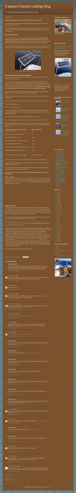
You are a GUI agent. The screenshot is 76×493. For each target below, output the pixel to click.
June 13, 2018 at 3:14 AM (13, 441)
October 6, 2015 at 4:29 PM (14, 280)
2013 (57, 232)
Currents (58, 186)
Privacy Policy (59, 251)
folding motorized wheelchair (34, 429)
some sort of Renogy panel (21, 181)
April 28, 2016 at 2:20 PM (13, 327)
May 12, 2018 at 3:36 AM (13, 384)
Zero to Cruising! (60, 170)
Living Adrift (59, 154)
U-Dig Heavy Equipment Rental (31, 352)
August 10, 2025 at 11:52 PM (14, 461)
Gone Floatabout (59, 156)
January (57, 228)
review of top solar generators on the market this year (26, 239)
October (57, 210)
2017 (57, 200)
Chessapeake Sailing (60, 160)
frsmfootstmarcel (17, 412)
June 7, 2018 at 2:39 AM (13, 404)
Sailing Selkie (11, 322)
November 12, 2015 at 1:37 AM (14, 309)
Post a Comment (10, 474)
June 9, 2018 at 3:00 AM (13, 431)
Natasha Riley (11, 409)
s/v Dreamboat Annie (60, 178)
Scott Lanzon (11, 449)
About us (58, 248)
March (57, 224)
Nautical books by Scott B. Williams (62, 164)
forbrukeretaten (14, 372)
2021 (57, 192)
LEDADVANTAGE (12, 466)
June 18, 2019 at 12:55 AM (13, 451)
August (57, 214)
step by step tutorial (64, 84)
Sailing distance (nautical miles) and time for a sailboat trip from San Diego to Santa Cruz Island (65, 133)
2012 (57, 234)
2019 (57, 196)
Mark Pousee (11, 456)
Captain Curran (11, 275)
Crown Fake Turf (18, 344)
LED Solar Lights (20, 468)
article (8, 213)
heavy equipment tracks (42, 421)
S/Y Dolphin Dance (60, 172)
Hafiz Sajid (10, 332)
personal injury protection (19, 382)
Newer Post (8, 477)
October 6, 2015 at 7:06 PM (14, 289)
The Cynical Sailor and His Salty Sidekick (62, 168)
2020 (57, 194)
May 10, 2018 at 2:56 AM (13, 354)
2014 (57, 230)
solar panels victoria (12, 313)
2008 (57, 240)
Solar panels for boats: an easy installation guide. (66, 102)
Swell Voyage (59, 176)
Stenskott (17, 362)
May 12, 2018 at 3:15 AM (13, 374)
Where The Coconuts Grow (62, 162)
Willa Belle (10, 446)
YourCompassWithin (60, 180)
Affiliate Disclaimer (60, 255)
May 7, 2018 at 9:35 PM (13, 346)
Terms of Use (58, 253)
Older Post (48, 477)
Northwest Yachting (60, 158)
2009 (57, 238)
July (57, 216)
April (57, 222)
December (58, 206)
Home (28, 477)
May (57, 220)
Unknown (10, 285)
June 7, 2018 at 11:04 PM (13, 423)
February (58, 226)
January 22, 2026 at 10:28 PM (14, 471)
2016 (57, 202)
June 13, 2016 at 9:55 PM (13, 336)
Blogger (49, 487)
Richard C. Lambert (12, 303)
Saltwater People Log (60, 152)
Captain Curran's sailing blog (28, 6)
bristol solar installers (25, 307)
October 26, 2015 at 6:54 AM (14, 299)
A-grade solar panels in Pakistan (23, 458)
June (57, 218)
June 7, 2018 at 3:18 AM (13, 414)
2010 (57, 236)
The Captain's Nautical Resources (63, 250)
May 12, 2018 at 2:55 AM (13, 364)
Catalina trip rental (60, 182)
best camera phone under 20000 (30, 402)
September (58, 212)
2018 (57, 198)
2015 (57, 204)
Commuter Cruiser (60, 174)
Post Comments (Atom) (16, 479)
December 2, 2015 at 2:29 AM (14, 317)
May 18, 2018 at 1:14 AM (13, 394)
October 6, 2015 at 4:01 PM (14, 270)
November (58, 208)
